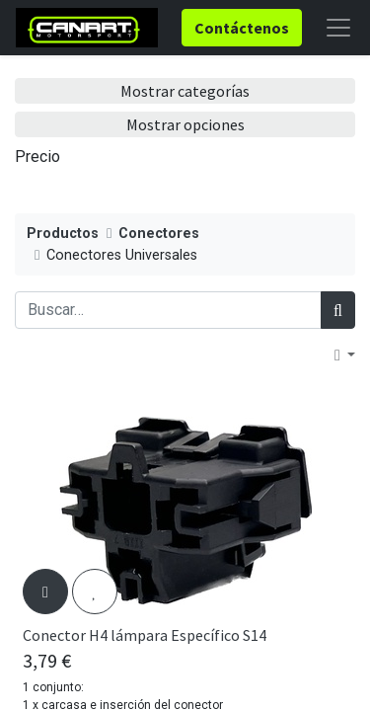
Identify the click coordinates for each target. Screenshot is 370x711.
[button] (344, 354)
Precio (37, 156)
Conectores (158, 233)
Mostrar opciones (185, 124)
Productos (63, 233)
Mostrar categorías (185, 91)
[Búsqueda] (338, 310)
